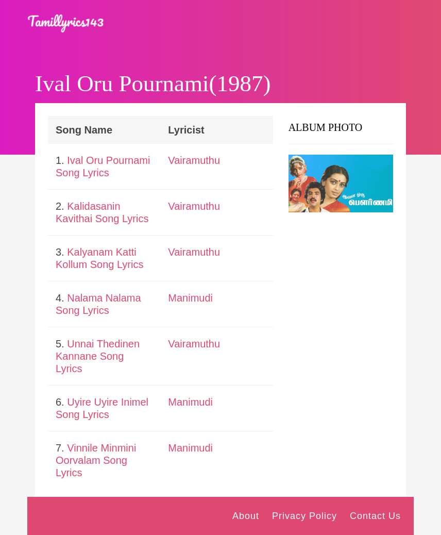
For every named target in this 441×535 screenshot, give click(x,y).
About (245, 516)
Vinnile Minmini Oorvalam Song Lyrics (96, 460)
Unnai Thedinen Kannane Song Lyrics (98, 356)
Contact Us (375, 516)
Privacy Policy (304, 516)
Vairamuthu (194, 160)
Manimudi (190, 298)
